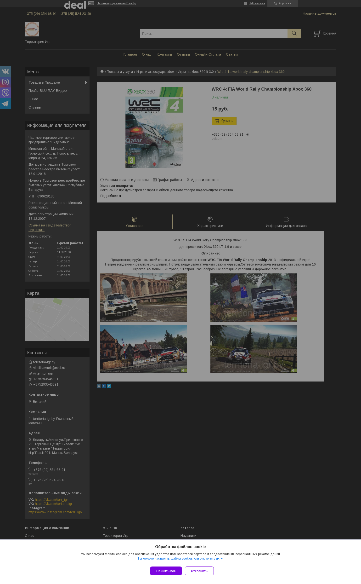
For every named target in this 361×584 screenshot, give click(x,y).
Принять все (166, 571)
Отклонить (201, 571)
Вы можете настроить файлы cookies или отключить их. (178, 560)
